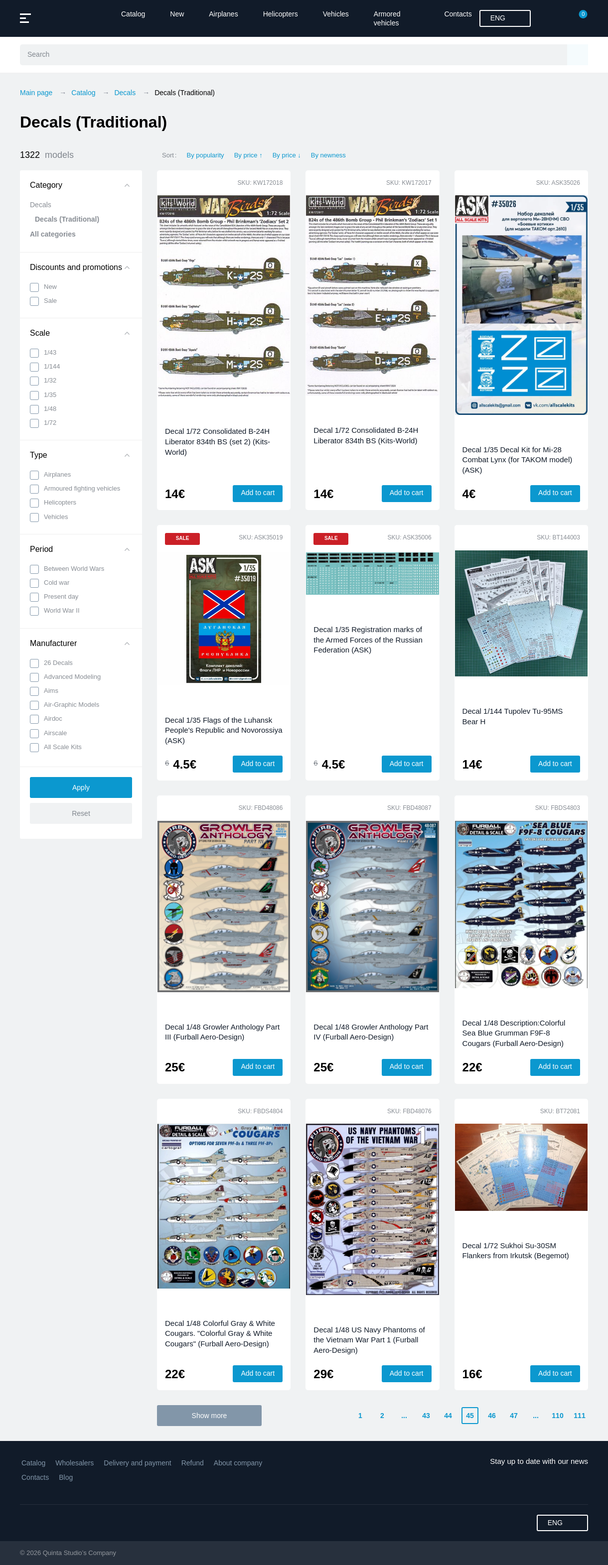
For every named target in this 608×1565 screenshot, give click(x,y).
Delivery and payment (137, 1463)
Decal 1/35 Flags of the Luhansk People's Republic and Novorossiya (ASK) (224, 730)
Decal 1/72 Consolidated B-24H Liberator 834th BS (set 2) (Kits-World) (217, 441)
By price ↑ (248, 155)
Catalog (133, 14)
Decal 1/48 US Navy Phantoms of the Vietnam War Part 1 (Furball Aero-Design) (369, 1339)
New (177, 14)
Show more (209, 1416)
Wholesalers (74, 1463)
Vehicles (336, 14)
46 (492, 1416)
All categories (53, 234)
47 (514, 1416)
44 (448, 1416)
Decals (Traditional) (67, 219)
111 (579, 1416)
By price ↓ (287, 155)
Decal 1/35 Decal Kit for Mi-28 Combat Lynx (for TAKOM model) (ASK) (517, 459)
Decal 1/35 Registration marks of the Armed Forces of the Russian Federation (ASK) (367, 639)
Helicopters (280, 14)
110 (557, 1416)
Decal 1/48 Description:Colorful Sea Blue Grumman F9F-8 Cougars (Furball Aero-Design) (514, 1033)
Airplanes (223, 14)
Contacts (457, 14)
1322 (47, 155)
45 (470, 1416)
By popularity (205, 155)
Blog (66, 1477)
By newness (328, 155)
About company (238, 1463)
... (404, 1416)
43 (426, 1416)
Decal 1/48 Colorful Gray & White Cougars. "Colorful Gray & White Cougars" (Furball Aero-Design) (220, 1333)
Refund (192, 1463)
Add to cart (258, 493)
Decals (40, 205)
